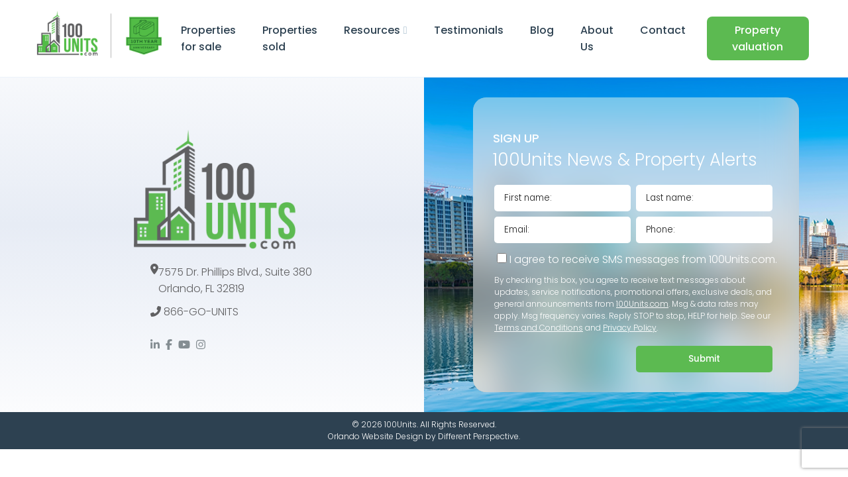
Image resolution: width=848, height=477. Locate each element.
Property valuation (757, 38)
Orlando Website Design (375, 436)
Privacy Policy (630, 327)
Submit (704, 358)
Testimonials (469, 30)
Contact (663, 30)
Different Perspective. (479, 436)
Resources (372, 30)
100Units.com (642, 303)
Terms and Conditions (538, 327)
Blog (542, 30)
